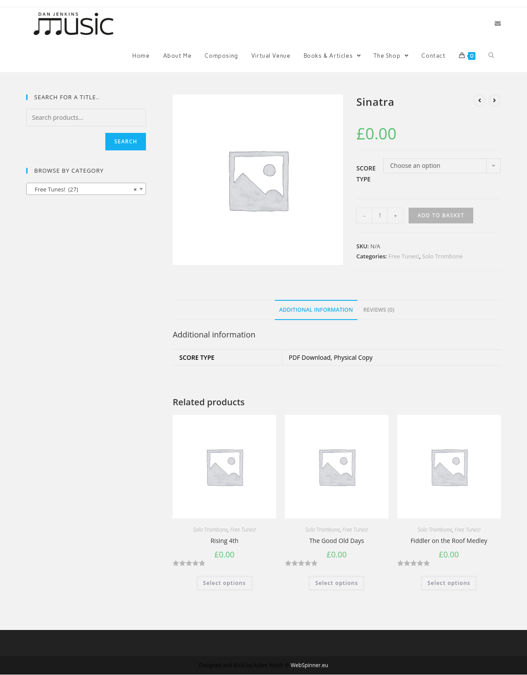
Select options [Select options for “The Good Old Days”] (336, 583)
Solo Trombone (442, 256)
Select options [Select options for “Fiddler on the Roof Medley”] (448, 583)
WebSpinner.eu (309, 665)
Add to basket (440, 215)
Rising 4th (225, 540)
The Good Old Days (336, 540)
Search (125, 141)
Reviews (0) (378, 309)
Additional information (316, 309)
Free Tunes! (403, 256)
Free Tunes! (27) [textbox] (83, 189)
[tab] (316, 310)
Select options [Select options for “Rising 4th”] (224, 583)
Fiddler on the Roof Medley (448, 540)
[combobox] (86, 189)
